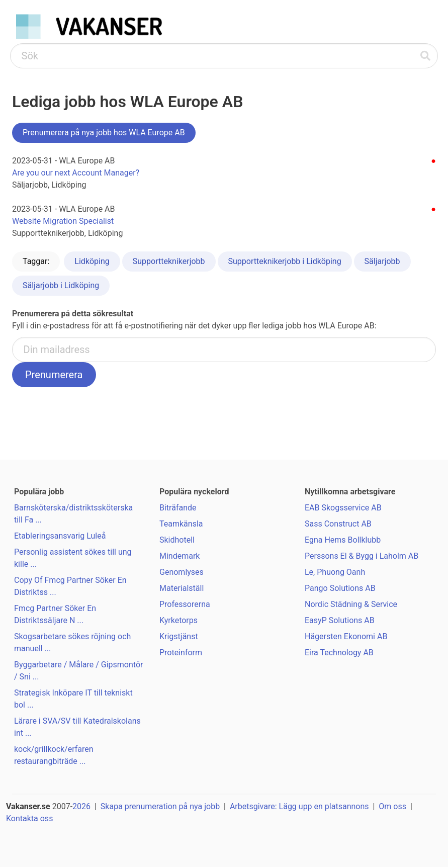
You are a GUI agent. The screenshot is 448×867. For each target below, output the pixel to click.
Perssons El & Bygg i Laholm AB (361, 556)
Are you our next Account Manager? (75, 173)
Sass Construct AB (338, 524)
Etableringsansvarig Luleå (60, 536)
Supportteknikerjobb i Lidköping (284, 261)
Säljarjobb (382, 261)
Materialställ (181, 588)
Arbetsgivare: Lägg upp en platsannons (299, 806)
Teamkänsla (181, 524)
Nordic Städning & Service (351, 604)
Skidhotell (177, 540)
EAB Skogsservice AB (343, 507)
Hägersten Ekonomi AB (346, 636)
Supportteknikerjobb (169, 261)
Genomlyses (181, 572)
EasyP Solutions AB (340, 620)
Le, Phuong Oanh (335, 572)
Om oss (392, 806)
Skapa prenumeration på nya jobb (160, 806)
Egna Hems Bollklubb (343, 540)
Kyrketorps (178, 620)
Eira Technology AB (339, 652)
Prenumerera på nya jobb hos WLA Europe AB (104, 132)
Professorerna (184, 604)
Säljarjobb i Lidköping (61, 285)
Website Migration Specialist (63, 221)
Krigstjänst (178, 636)
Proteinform (180, 652)
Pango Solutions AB (340, 588)
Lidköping (91, 261)
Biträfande (178, 507)
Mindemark (179, 556)
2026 (81, 806)
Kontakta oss (29, 818)
